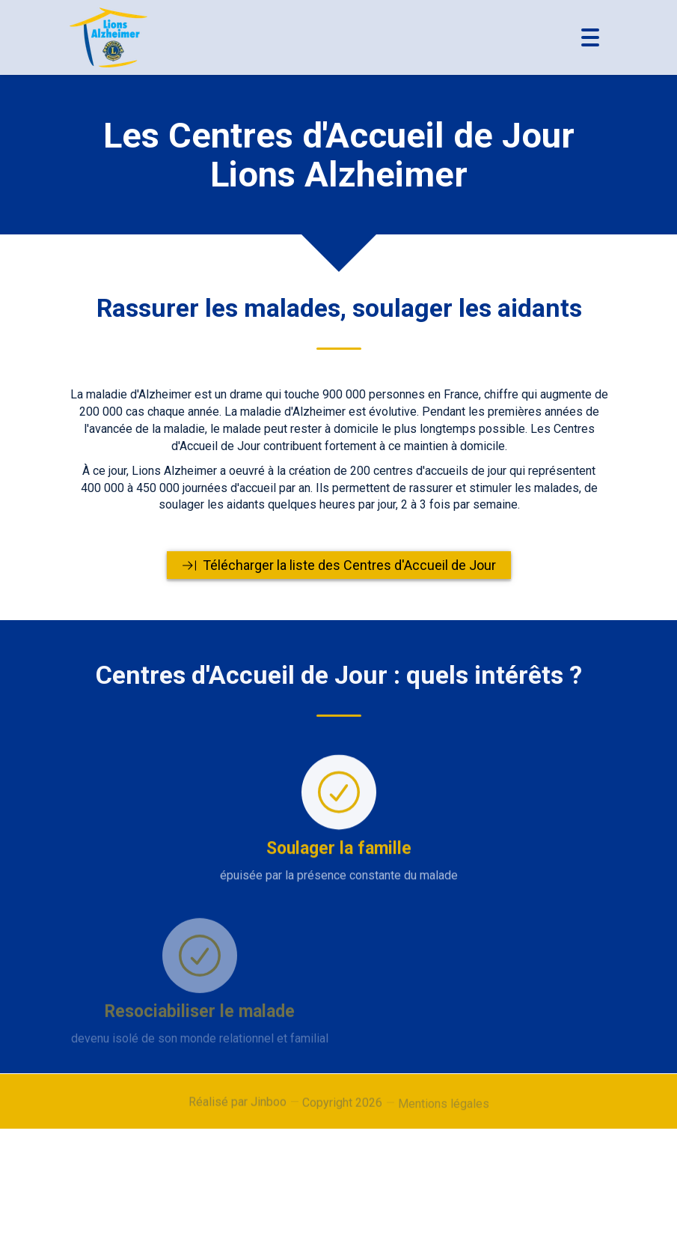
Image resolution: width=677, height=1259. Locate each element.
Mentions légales (443, 1112)
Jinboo (269, 1106)
